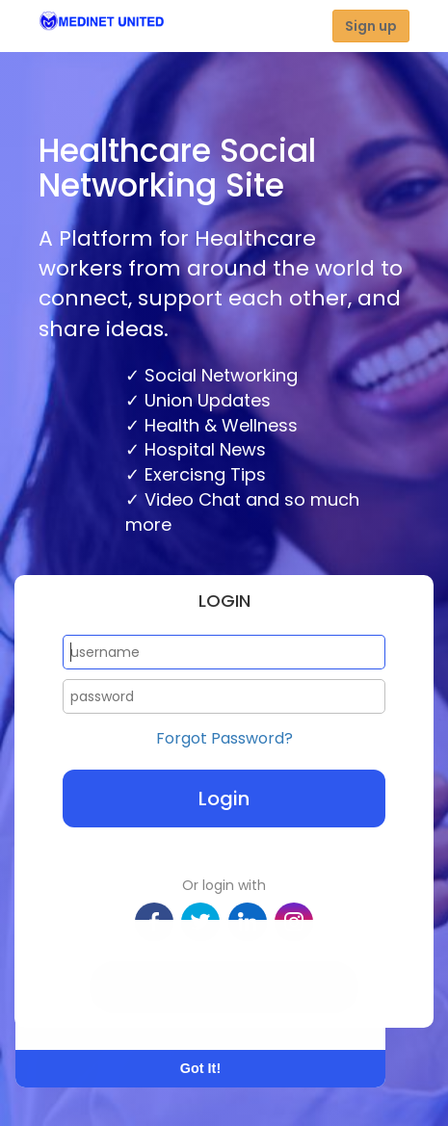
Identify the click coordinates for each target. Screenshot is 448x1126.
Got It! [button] (200, 1068)
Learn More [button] (88, 1011)
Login (224, 798)
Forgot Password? (224, 738)
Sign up (371, 26)
